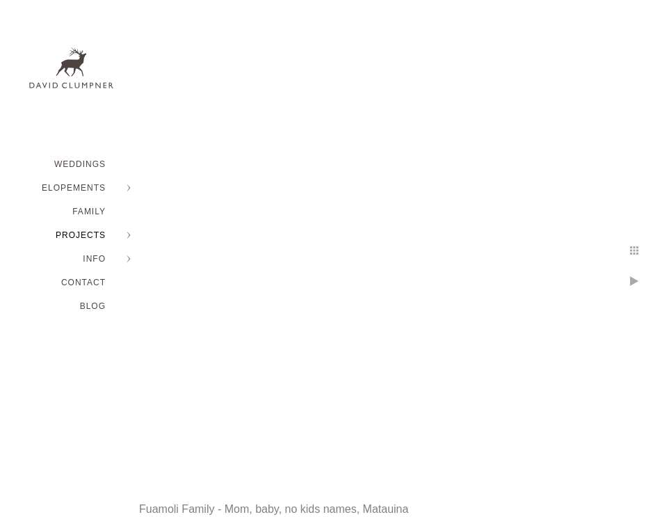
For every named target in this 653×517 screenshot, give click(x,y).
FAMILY (89, 211)
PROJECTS (81, 235)
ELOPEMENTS (74, 188)
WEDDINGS (80, 164)
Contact (83, 282)
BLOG (93, 306)
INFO (94, 259)
